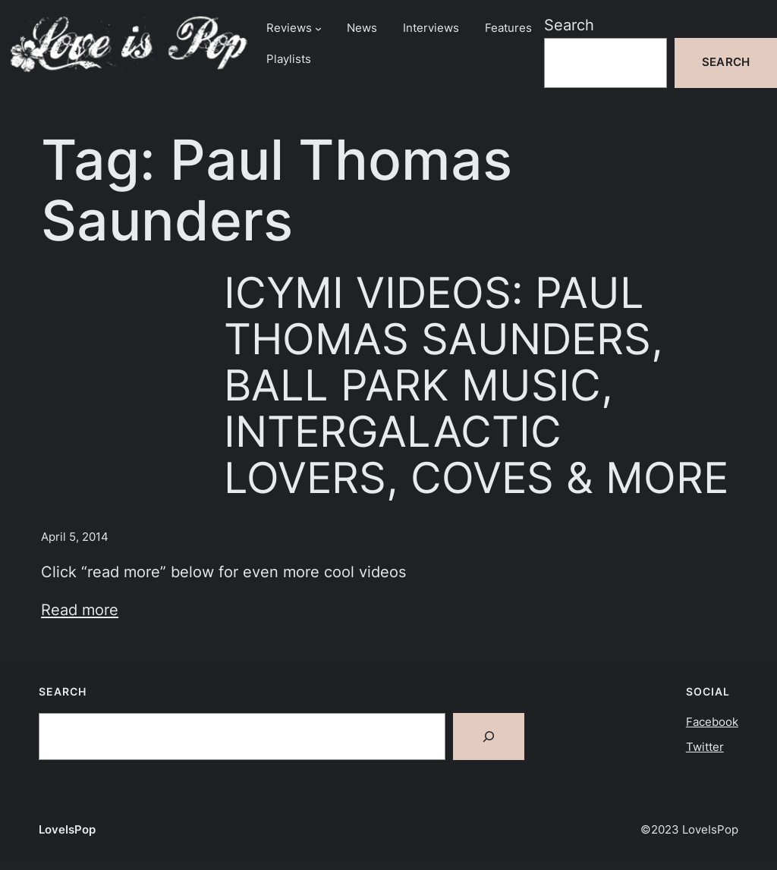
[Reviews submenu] (318, 28)
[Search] (488, 736)
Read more (79, 609)
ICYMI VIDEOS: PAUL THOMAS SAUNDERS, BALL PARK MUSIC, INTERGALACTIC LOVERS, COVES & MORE (476, 385)
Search (569, 24)
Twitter (705, 747)
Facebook (712, 722)
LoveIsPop (67, 830)
